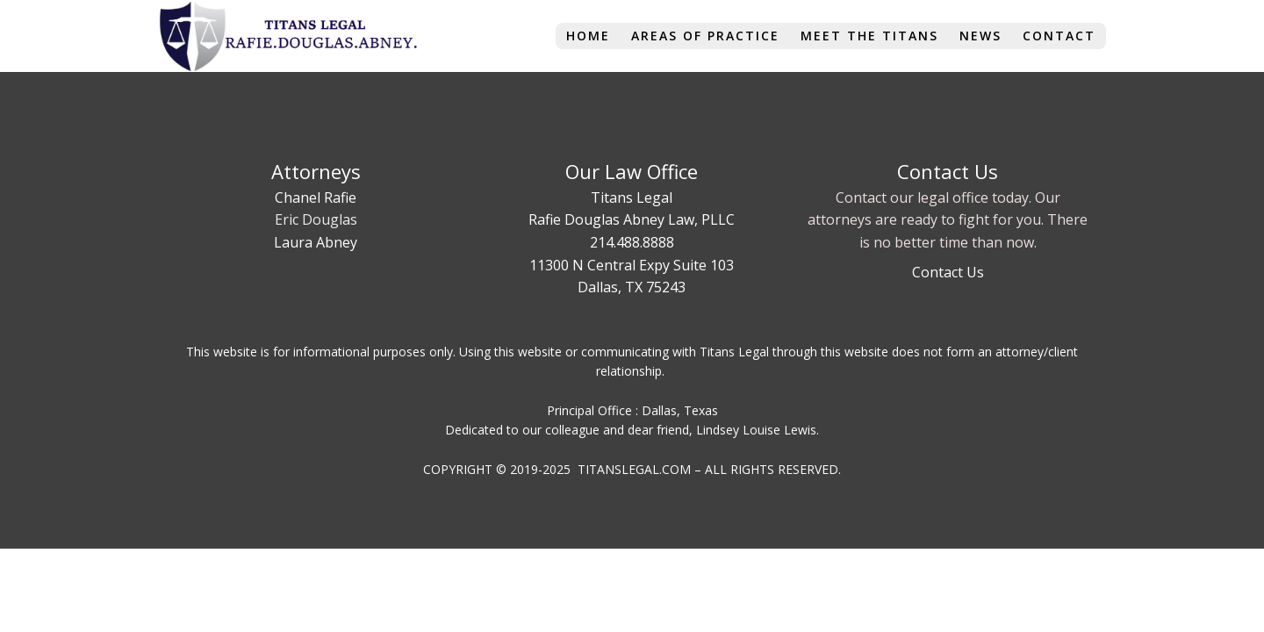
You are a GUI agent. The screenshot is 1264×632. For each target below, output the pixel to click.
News (980, 35)
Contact (1059, 35)
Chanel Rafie (315, 197)
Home (588, 35)
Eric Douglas (316, 219)
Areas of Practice (705, 35)
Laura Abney (315, 242)
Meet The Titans (869, 35)
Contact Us (948, 272)
